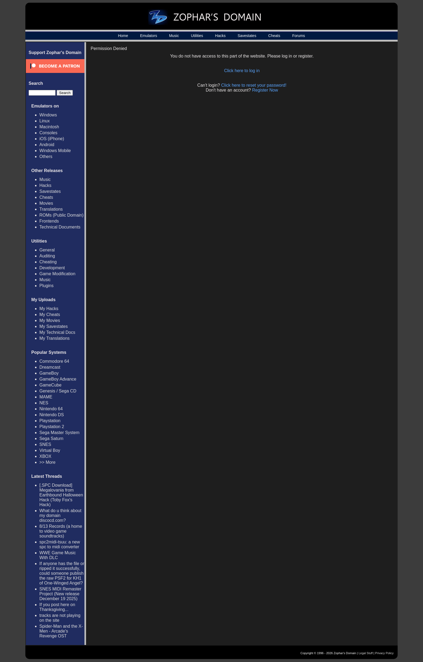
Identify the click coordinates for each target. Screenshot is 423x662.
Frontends (49, 221)
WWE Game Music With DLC (57, 555)
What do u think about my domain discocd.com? (60, 515)
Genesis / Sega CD (57, 391)
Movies (46, 203)
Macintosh (49, 127)
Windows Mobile (55, 150)
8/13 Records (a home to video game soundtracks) (60, 531)
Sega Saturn (51, 438)
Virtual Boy (49, 450)
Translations (51, 209)
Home (123, 35)
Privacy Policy (384, 653)
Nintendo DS (51, 414)
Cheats (274, 35)
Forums (298, 35)
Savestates (247, 35)
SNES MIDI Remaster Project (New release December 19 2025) (60, 594)
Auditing (47, 256)
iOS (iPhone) (51, 138)
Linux (44, 121)
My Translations (54, 338)
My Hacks (48, 308)
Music (174, 35)
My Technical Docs (57, 332)
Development (52, 268)
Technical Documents (59, 227)
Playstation (49, 420)
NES (43, 403)
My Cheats (49, 314)
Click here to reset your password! (253, 85)
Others (45, 156)
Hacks (220, 35)
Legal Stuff (366, 653)
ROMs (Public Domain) (61, 215)
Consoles (48, 132)
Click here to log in (242, 70)
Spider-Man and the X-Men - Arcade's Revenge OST (61, 631)
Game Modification (57, 273)
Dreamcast (49, 367)
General (47, 250)
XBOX (45, 456)
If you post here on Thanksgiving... (57, 607)
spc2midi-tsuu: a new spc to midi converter (59, 544)
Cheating (48, 262)
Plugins (46, 285)
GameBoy (49, 373)
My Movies (49, 320)
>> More (47, 462)
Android (46, 144)
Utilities (197, 35)
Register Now (265, 90)
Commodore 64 (54, 361)
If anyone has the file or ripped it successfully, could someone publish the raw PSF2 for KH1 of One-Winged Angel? (61, 573)
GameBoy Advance (57, 379)
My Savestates (53, 326)
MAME (45, 397)
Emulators (148, 35)
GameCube (50, 385)
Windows (48, 115)
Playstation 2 (51, 426)
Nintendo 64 (51, 408)
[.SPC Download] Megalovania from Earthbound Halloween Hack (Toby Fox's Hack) (61, 495)
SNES (45, 444)
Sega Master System (59, 432)
